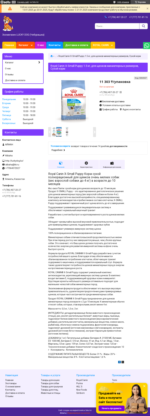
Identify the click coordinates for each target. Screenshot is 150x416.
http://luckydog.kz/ (14, 161)
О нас (40, 45)
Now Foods (81, 390)
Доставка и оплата (76, 45)
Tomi (114, 380)
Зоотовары (11, 383)
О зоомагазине (13, 386)
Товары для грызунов (52, 386)
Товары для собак (50, 383)
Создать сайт (23, 2)
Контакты (55, 45)
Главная (9, 45)
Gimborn (80, 393)
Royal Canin (82, 380)
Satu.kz (88, 410)
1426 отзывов (123, 2)
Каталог (23, 45)
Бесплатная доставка (113, 101)
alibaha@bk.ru (12, 164)
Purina (79, 383)
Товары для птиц (49, 390)
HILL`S (79, 386)
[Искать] (143, 26)
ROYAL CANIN (101, 45)
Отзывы (9, 74)
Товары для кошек (50, 380)
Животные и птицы (50, 393)
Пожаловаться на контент (79, 413)
